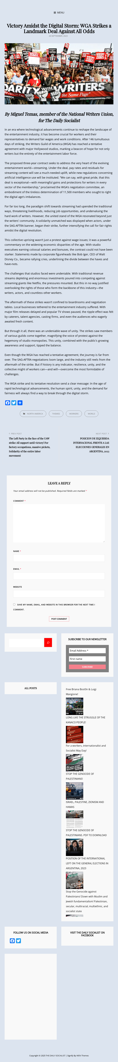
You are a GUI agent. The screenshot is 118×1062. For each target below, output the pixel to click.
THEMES (56, 413)
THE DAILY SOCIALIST (55, 1055)
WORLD (91, 413)
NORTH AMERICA (35, 413)
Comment (19, 501)
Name (17, 551)
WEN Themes (83, 1055)
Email (17, 569)
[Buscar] (48, 642)
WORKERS (74, 413)
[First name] (87, 659)
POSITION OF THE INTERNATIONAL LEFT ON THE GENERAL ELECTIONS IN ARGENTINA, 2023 (87, 863)
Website (17, 587)
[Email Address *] (87, 650)
